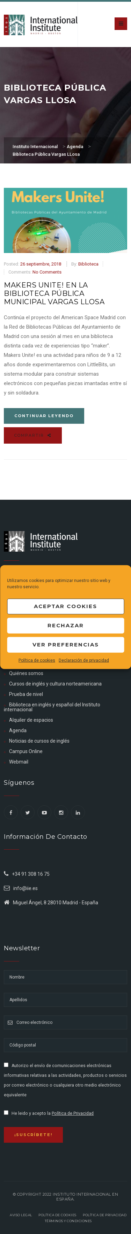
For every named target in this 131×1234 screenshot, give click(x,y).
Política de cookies (37, 660)
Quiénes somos (26, 673)
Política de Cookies (57, 1215)
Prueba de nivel (26, 694)
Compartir (32, 435)
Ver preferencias (65, 644)
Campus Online (26, 751)
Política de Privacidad (73, 1113)
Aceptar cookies (65, 606)
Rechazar (66, 625)
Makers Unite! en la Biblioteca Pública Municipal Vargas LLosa (54, 293)
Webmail (18, 762)
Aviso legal (21, 1215)
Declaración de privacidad (84, 660)
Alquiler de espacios (31, 720)
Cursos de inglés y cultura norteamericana (55, 684)
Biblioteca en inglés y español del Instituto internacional (52, 707)
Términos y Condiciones (68, 1221)
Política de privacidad (104, 1215)
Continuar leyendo (44, 415)
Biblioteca (88, 264)
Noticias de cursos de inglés (39, 741)
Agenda (18, 730)
